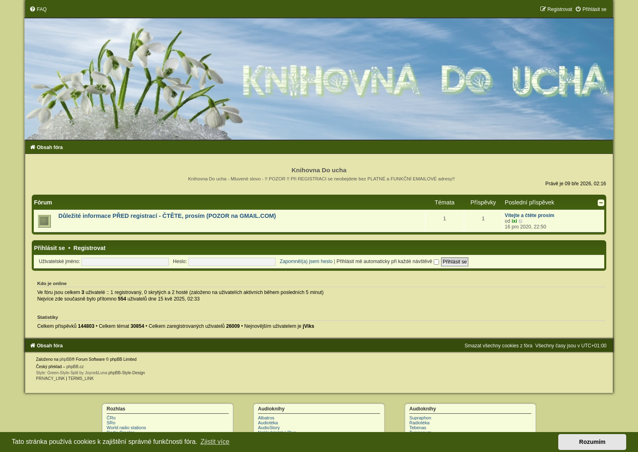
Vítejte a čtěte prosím (530, 215)
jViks (308, 326)
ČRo (111, 417)
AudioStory (269, 427)
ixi (514, 221)
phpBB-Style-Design (126, 373)
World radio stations (126, 427)
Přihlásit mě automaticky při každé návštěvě (387, 261)
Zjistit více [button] (215, 441)
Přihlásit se (49, 248)
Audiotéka (268, 422)
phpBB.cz (75, 366)
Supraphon (420, 417)
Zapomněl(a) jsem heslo (306, 261)
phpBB (65, 359)
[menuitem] (37, 9)
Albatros (266, 417)
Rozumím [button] (592, 442)
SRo (111, 422)
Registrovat (90, 248)
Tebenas (417, 427)
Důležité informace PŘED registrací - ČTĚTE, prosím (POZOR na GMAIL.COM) (167, 216)
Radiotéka (419, 422)
